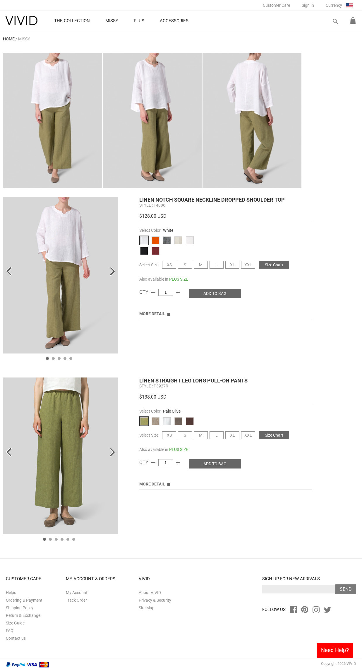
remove (153, 292)
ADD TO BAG (215, 293)
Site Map (147, 607)
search (335, 21)
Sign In (308, 5)
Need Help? (335, 650)
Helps (11, 592)
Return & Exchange (23, 615)
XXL (248, 264)
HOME (9, 39)
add (177, 292)
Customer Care (276, 5)
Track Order (76, 600)
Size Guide (15, 623)
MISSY (24, 39)
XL (232, 264)
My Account (77, 592)
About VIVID (150, 592)
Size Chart (274, 264)
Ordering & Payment (24, 600)
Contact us (16, 638)
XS (169, 264)
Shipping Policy (19, 607)
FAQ (9, 630)
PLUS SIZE (178, 279)
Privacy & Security (155, 600)
